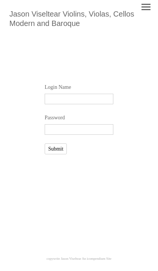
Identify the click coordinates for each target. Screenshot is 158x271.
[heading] (79, 24)
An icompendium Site (96, 258)
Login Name (58, 87)
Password (55, 117)
